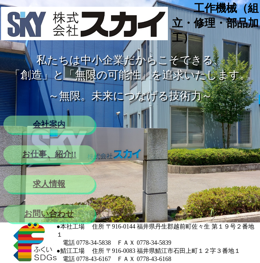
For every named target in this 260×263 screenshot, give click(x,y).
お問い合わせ (49, 213)
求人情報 (49, 184)
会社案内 (49, 124)
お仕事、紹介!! (49, 154)
